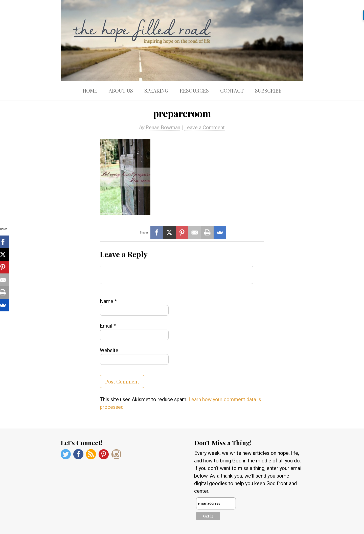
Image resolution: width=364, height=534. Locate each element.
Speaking (156, 90)
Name (108, 301)
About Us (121, 90)
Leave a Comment (204, 127)
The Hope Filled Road (182, 40)
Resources (194, 90)
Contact (232, 90)
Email (108, 326)
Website (109, 350)
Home (90, 90)
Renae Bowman (163, 127)
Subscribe (268, 90)
